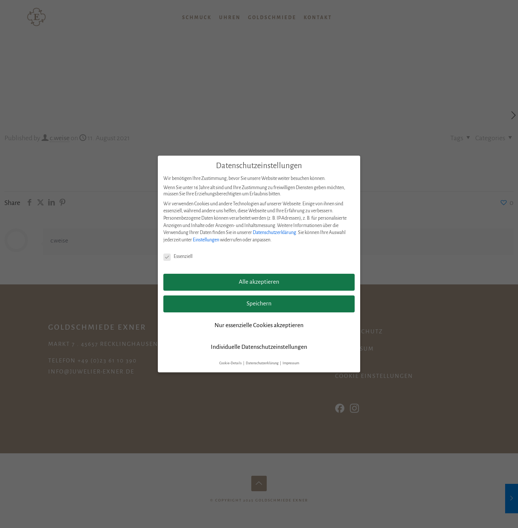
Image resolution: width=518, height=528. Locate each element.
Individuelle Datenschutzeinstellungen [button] (259, 347)
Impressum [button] (291, 363)
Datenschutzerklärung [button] (262, 363)
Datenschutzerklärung (274, 232)
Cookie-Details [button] (230, 363)
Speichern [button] (259, 303)
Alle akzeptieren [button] (259, 282)
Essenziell (177, 257)
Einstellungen (206, 239)
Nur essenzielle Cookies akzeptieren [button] (259, 325)
